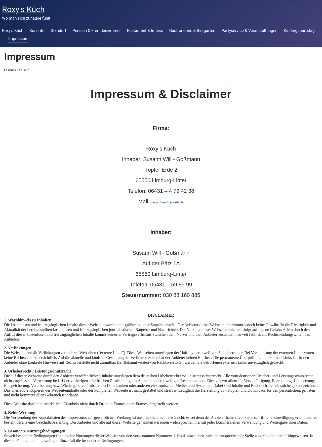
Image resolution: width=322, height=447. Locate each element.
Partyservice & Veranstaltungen (249, 30)
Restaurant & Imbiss (145, 30)
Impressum (18, 38)
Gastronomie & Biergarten (192, 30)
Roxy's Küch (12, 30)
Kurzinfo (37, 30)
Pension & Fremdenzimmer (96, 30)
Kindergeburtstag (299, 30)
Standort (58, 30)
